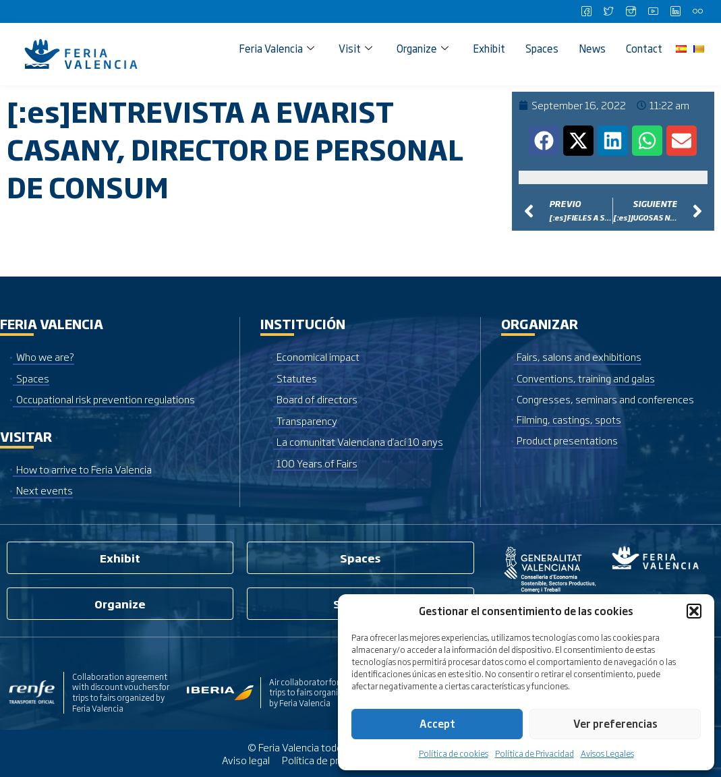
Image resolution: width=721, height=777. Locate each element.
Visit (355, 48)
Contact (644, 48)
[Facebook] (586, 11)
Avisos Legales (607, 753)
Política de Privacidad (534, 753)
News (592, 48)
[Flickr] (697, 11)
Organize (423, 48)
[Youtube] (653, 11)
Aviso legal (246, 760)
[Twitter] (608, 11)
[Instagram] (631, 11)
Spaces (541, 48)
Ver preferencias (615, 723)
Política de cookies (453, 753)
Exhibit (489, 48)
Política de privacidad (328, 760)
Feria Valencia (276, 48)
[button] (694, 611)
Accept (437, 723)
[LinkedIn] (675, 11)
